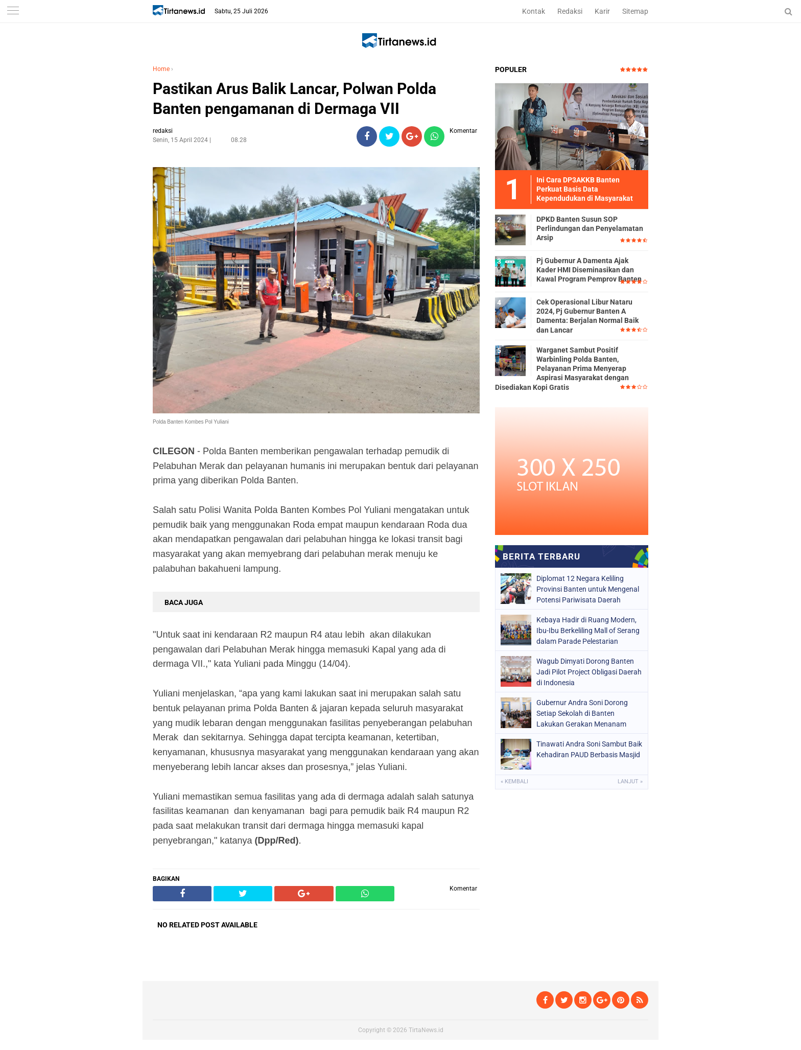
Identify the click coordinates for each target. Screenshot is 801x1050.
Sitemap (635, 11)
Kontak (533, 11)
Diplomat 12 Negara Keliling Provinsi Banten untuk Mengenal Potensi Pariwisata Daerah (587, 589)
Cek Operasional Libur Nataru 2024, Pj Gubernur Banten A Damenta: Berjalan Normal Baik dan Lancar (587, 316)
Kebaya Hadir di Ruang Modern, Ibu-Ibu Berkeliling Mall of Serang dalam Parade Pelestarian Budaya (588, 630)
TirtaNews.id (426, 1030)
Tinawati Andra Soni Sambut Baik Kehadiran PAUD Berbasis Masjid (589, 749)
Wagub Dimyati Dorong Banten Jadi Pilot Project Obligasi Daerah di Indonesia (589, 672)
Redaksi (569, 11)
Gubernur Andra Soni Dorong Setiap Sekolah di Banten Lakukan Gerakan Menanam (582, 713)
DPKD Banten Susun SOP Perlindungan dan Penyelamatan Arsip (589, 228)
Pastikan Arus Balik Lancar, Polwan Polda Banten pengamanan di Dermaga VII (294, 99)
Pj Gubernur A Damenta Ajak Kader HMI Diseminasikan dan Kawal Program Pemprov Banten (589, 269)
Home (161, 69)
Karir (602, 11)
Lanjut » (630, 781)
